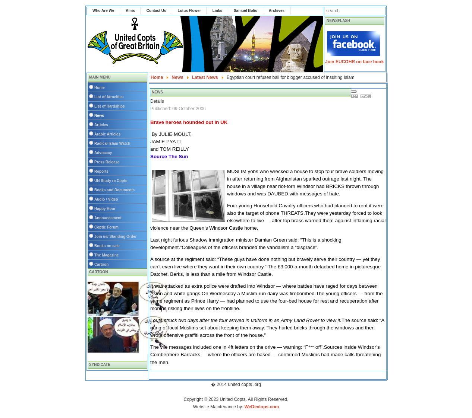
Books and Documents (114, 190)
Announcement (108, 218)
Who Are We (103, 11)
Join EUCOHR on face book (354, 61)
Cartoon (101, 264)
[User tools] (354, 91)
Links (217, 11)
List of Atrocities (109, 97)
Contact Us (156, 11)
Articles (101, 125)
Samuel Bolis (245, 11)
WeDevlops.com (262, 406)
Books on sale (107, 246)
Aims (130, 11)
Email (367, 96)
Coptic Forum (106, 227)
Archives (276, 11)
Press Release (107, 162)
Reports (101, 171)
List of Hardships (109, 106)
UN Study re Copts (110, 181)
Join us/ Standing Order (115, 236)
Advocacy (103, 153)
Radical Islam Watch (112, 143)
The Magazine (106, 255)
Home (99, 88)
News (99, 116)
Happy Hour (105, 209)
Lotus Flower (189, 11)
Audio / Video (106, 199)
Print (355, 96)
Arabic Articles (107, 134)
